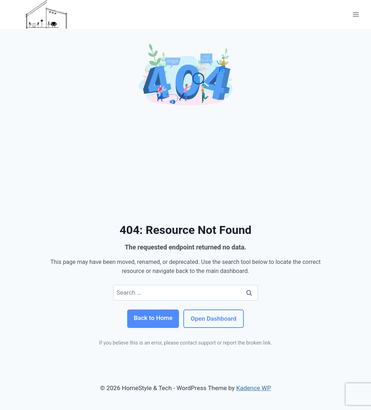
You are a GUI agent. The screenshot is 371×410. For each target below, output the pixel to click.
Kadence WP (253, 388)
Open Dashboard (213, 318)
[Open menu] (355, 14)
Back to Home (153, 317)
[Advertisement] (185, 163)
